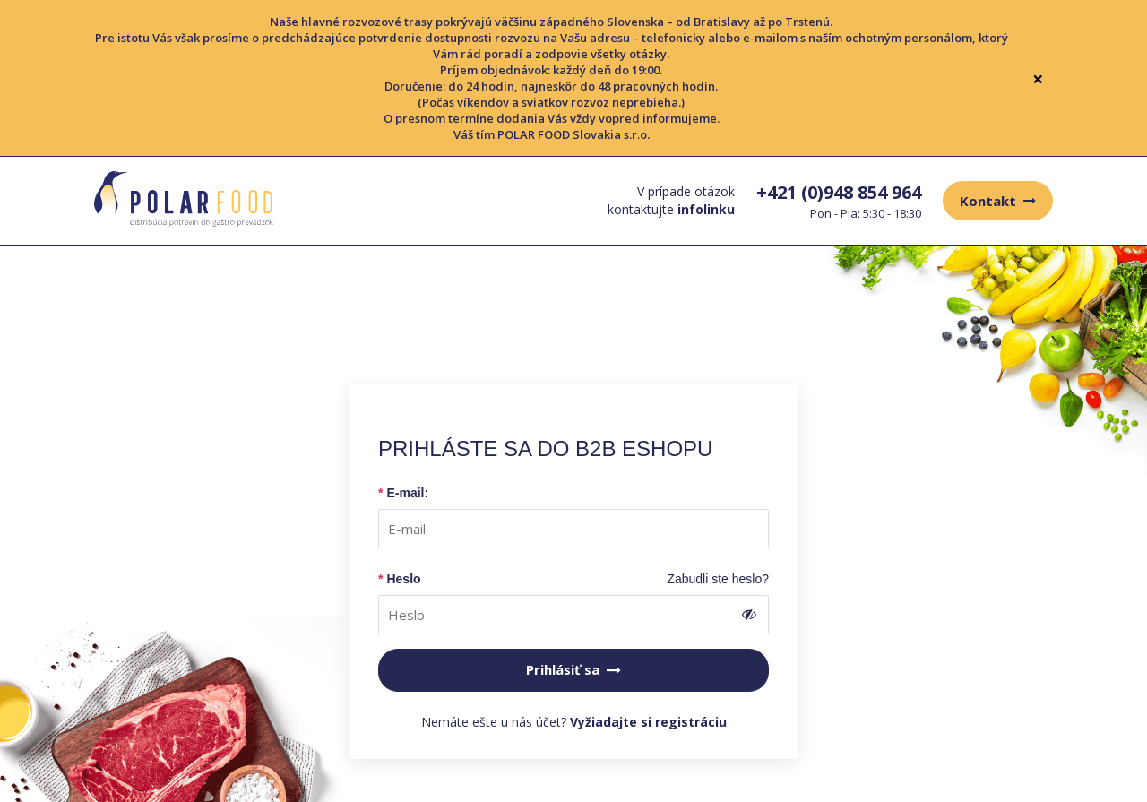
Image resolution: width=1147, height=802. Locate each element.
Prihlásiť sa (573, 669)
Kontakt (998, 201)
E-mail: (407, 493)
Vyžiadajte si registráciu (648, 721)
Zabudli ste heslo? (718, 579)
